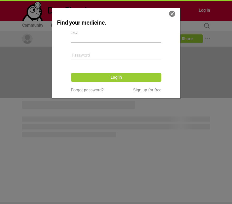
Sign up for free (147, 90)
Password (81, 55)
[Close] (172, 14)
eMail (74, 33)
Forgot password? (87, 90)
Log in (116, 77)
